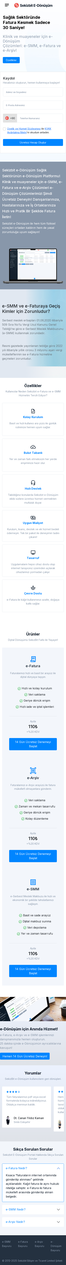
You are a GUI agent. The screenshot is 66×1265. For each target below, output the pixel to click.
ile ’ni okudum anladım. (29, 130)
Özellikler (11, 60)
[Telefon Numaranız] (40, 118)
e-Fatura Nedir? (16, 1168)
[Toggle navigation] (7, 5)
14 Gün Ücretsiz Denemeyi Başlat (33, 744)
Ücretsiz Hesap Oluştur (33, 142)
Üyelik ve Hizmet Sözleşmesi (24, 128)
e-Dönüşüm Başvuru (56, 1246)
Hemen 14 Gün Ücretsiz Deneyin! (24, 1056)
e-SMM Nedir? (16, 1209)
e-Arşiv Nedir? (15, 1222)
